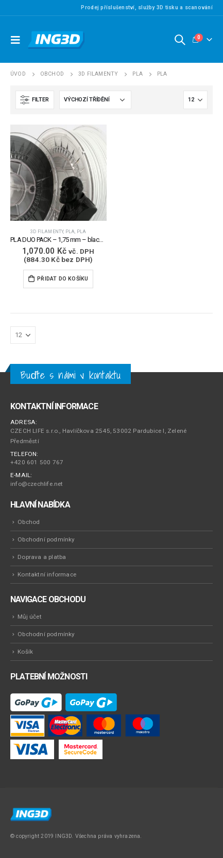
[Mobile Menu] (18, 39)
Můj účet (30, 616)
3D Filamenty (46, 231)
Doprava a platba (42, 557)
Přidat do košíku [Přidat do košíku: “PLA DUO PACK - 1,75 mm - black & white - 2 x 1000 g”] (62, 278)
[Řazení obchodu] (95, 100)
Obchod (29, 522)
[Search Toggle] (179, 39)
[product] (58, 173)
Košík (25, 651)
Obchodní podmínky (46, 539)
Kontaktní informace (47, 574)
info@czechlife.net (36, 483)
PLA (70, 231)
